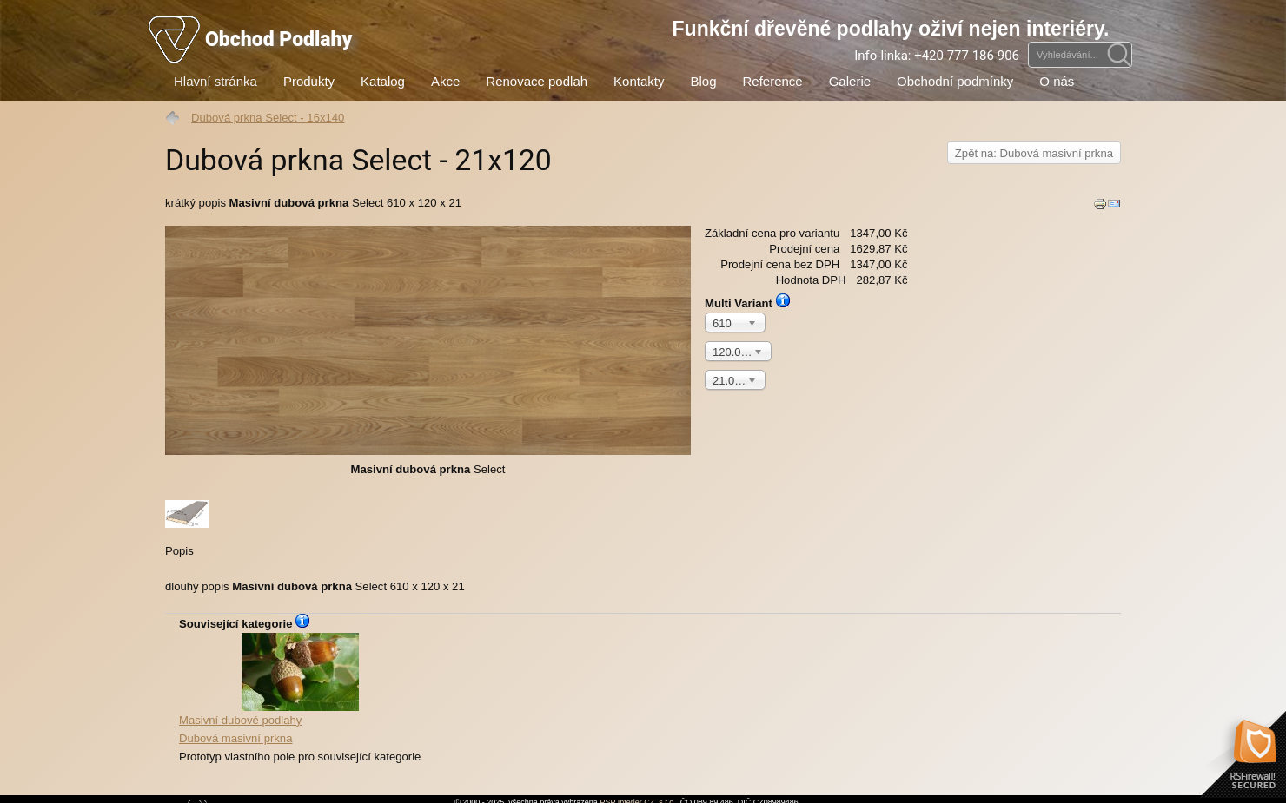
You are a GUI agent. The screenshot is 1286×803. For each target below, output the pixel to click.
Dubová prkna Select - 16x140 (267, 117)
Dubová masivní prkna (300, 689)
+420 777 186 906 (966, 55)
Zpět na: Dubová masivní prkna (1034, 153)
